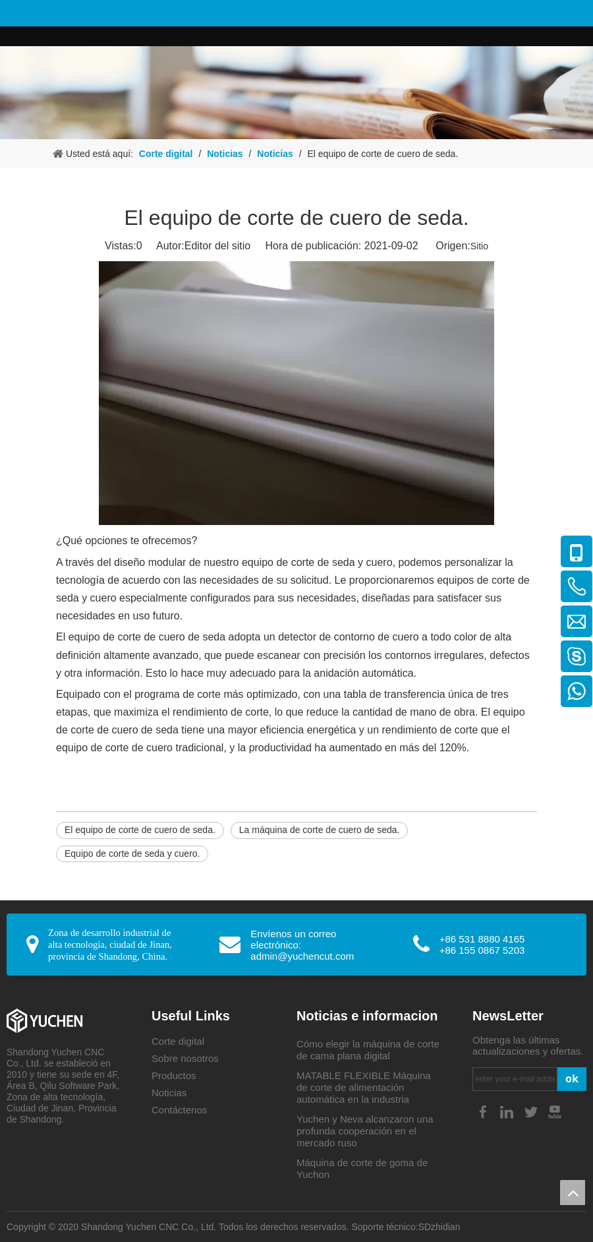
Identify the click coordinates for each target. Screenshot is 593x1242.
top (572, 1192)
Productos (174, 1075)
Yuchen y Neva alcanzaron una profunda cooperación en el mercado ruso (365, 1130)
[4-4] (296, 92)
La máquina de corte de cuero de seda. (319, 829)
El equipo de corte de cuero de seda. (140, 829)
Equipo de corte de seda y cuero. (132, 853)
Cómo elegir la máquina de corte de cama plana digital (367, 1049)
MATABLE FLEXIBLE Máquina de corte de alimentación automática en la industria (363, 1087)
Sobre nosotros (185, 1058)
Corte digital (178, 1041)
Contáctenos (179, 1109)
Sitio (479, 246)
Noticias (169, 1092)
